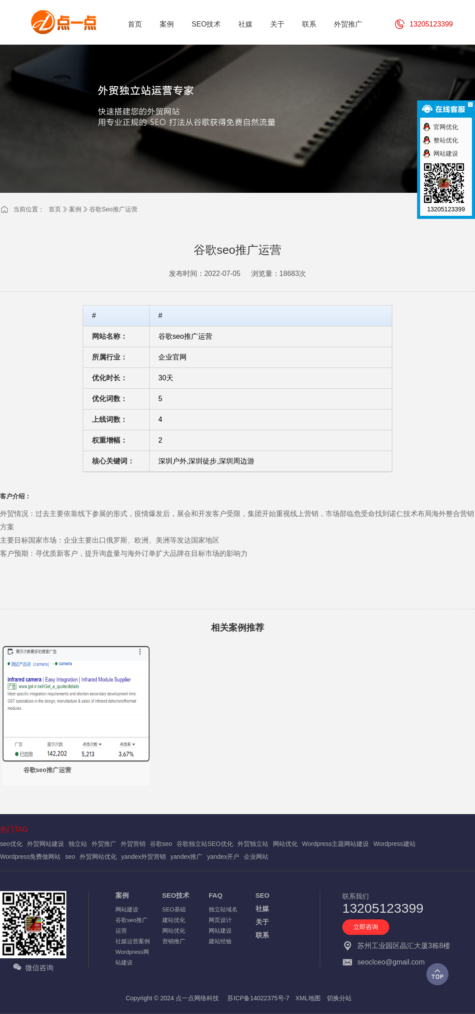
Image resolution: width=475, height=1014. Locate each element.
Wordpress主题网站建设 (335, 843)
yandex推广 (186, 856)
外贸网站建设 (45, 843)
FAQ (215, 895)
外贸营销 (133, 843)
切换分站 (339, 998)
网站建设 (126, 909)
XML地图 (308, 998)
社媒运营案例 (132, 941)
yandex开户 (223, 856)
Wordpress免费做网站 (30, 856)
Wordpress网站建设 (132, 957)
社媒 (262, 908)
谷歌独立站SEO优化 (204, 843)
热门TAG (14, 829)
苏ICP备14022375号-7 (258, 998)
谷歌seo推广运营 (113, 209)
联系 (262, 935)
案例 (75, 209)
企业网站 (256, 856)
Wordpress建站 (394, 843)
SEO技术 (176, 895)
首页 (55, 209)
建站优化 (173, 920)
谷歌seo (161, 843)
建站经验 (220, 941)
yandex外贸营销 (143, 856)
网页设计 (220, 920)
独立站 (78, 843)
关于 (262, 922)
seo (70, 856)
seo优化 (11, 843)
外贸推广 (104, 843)
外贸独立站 (253, 843)
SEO (263, 895)
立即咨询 (365, 926)
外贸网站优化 (98, 856)
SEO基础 (174, 909)
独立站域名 (223, 909)
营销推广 (173, 941)
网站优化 (285, 843)
